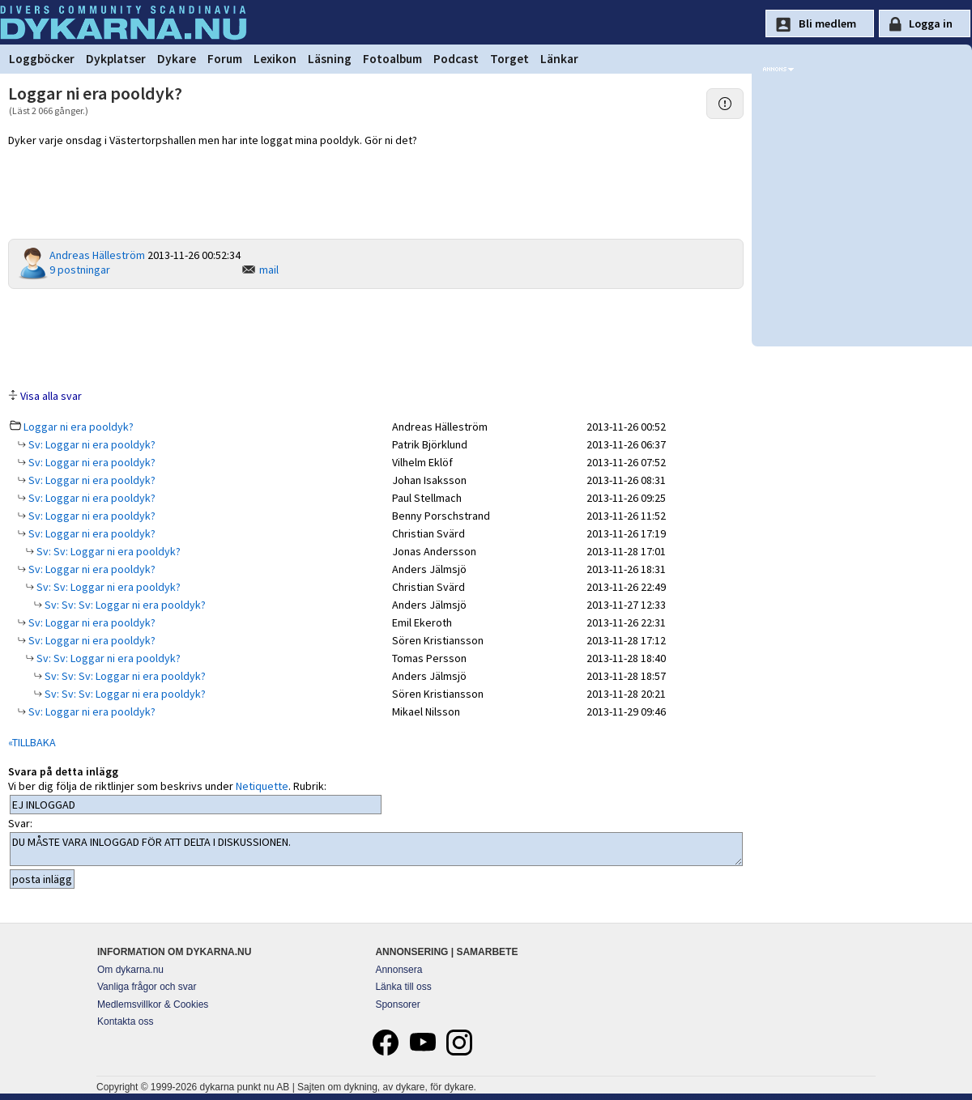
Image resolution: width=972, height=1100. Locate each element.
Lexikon (275, 58)
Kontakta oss (125, 1021)
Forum (224, 58)
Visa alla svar (51, 396)
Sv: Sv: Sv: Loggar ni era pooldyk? (124, 604)
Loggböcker (42, 58)
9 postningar (79, 269)
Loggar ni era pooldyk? (78, 426)
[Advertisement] (376, 337)
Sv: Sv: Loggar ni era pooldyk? (107, 551)
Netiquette (262, 786)
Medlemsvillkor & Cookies (152, 1004)
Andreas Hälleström (97, 255)
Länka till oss (403, 986)
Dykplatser (116, 58)
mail (269, 269)
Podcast (456, 58)
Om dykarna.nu (130, 969)
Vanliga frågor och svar (147, 986)
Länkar (559, 58)
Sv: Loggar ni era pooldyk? (91, 444)
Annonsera (398, 969)
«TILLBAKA (32, 742)
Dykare (176, 58)
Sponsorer (397, 1004)
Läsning (330, 58)
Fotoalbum (392, 58)
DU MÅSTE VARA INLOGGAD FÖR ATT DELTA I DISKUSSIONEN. (376, 849)
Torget (509, 58)
